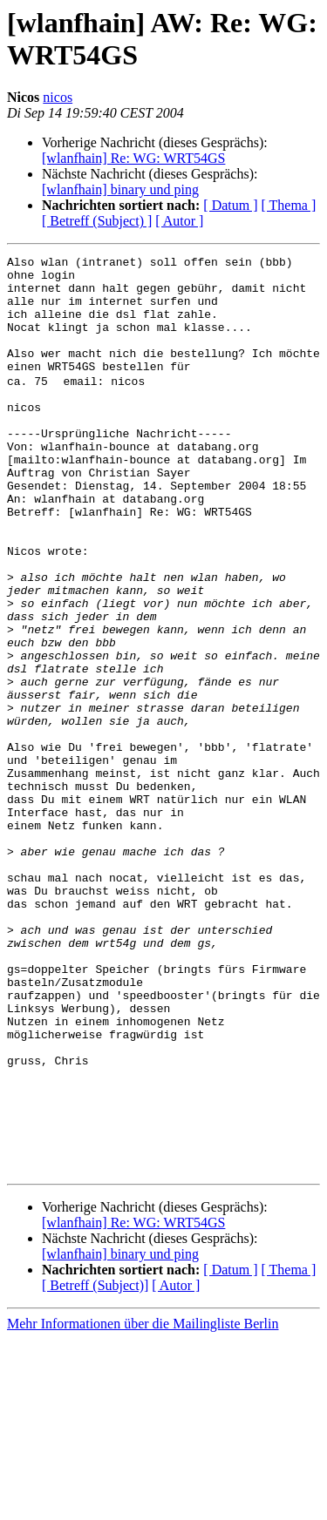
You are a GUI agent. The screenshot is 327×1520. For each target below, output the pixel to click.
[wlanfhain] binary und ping (120, 189)
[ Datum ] (230, 205)
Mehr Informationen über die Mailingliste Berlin (142, 1504)
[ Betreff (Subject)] (95, 1466)
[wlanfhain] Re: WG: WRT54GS (133, 158)
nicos (57, 97)
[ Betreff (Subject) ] (97, 220)
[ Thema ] (289, 205)
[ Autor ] (179, 220)
